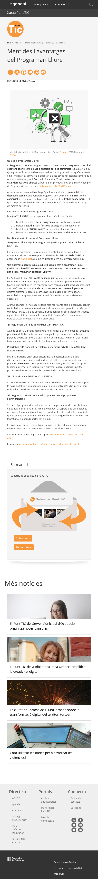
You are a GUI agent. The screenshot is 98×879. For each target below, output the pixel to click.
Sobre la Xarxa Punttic (65, 862)
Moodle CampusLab (47, 819)
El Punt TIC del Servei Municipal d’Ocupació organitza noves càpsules (42, 626)
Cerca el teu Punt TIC (18, 840)
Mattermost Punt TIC (47, 809)
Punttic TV (17, 810)
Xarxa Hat (26, 258)
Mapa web (59, 873)
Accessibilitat (75, 868)
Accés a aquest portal (48, 800)
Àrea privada (41, 4)
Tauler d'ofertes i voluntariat (18, 829)
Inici (9, 42)
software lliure (47, 444)
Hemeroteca (23, 547)
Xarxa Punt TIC (18, 12)
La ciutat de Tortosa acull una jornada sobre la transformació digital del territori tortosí (44, 712)
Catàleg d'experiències (19, 818)
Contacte (60, 4)
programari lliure (28, 444)
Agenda (16, 804)
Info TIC (16, 798)
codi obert (62, 444)
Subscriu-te (23, 538)
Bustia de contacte (76, 800)
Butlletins (76, 807)
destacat (74, 444)
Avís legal (58, 868)
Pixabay (63, 152)
